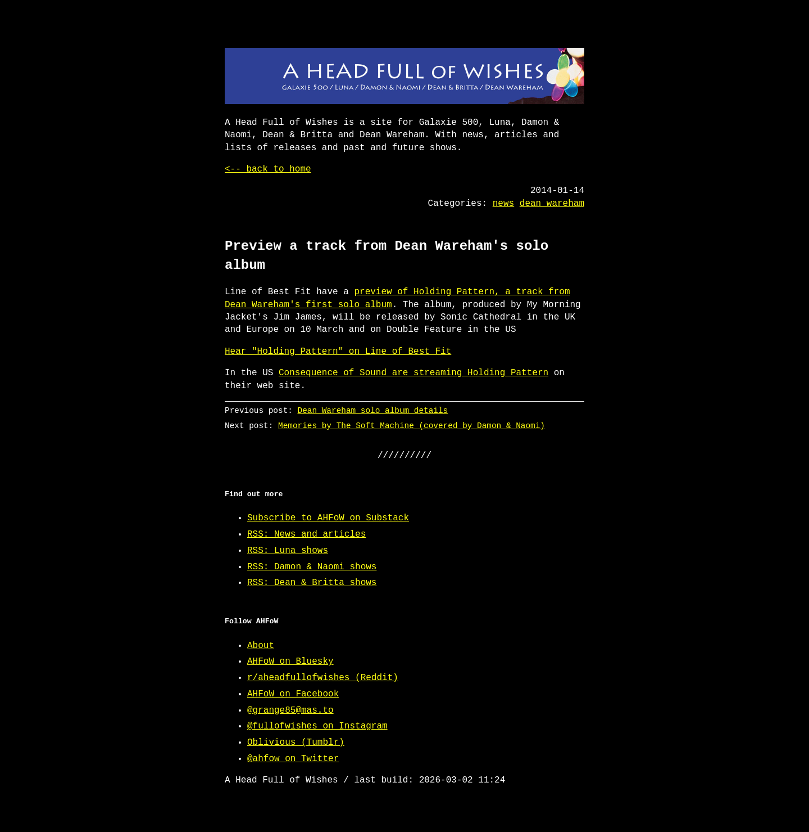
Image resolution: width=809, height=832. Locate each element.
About (260, 646)
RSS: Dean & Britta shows (311, 583)
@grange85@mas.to (290, 710)
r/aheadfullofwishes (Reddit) (322, 678)
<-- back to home (268, 169)
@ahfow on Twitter (293, 759)
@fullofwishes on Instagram (317, 726)
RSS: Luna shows (287, 551)
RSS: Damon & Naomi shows (311, 567)
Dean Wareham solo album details (373, 410)
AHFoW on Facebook (293, 694)
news (503, 203)
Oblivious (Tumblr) (295, 742)
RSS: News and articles (306, 534)
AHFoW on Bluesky (290, 661)
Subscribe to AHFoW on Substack (328, 518)
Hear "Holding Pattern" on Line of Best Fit (338, 351)
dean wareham (552, 203)
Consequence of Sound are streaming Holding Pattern (413, 373)
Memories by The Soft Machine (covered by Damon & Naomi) (411, 425)
